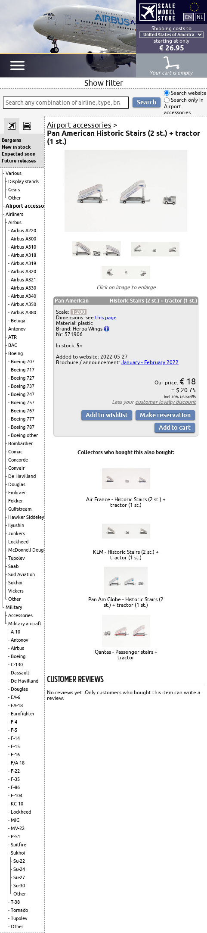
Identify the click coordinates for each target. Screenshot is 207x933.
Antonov (17, 328)
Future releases (19, 160)
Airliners (14, 214)
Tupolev (16, 558)
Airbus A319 (23, 263)
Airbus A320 (23, 271)
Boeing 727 (22, 378)
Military (14, 607)
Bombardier (20, 443)
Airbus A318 (23, 255)
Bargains (11, 140)
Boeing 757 (22, 402)
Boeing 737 (22, 386)
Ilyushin (16, 525)
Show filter (103, 82)
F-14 (15, 738)
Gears (14, 189)
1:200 (79, 312)
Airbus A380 (23, 312)
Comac (15, 451)
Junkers (16, 533)
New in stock (16, 147)
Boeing (15, 353)
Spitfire (18, 844)
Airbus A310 (23, 247)
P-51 (15, 836)
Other (14, 197)
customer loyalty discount (165, 402)
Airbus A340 (23, 296)
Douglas (16, 484)
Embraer (17, 492)
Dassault (20, 672)
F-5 (14, 730)
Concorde (18, 459)
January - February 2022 (150, 362)
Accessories (20, 615)
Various (14, 173)
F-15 (15, 746)
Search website (188, 93)
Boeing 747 (22, 394)
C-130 (17, 664)
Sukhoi (15, 582)
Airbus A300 (23, 238)
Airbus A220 (23, 230)
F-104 (16, 795)
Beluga (18, 320)
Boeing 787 (22, 427)
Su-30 (19, 885)
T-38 (15, 902)
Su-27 (19, 877)
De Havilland (22, 476)
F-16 (15, 754)
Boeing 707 (22, 361)
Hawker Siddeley (26, 517)
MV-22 (18, 828)
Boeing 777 (22, 418)
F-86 (15, 787)
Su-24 (19, 869)
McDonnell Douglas (28, 549)
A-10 (15, 631)
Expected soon (18, 153)
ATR (12, 337)
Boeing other (24, 435)
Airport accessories (29, 206)
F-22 (15, 771)
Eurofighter (22, 713)
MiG (15, 820)
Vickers (16, 590)
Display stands (23, 181)
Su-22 (19, 861)
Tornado (19, 910)
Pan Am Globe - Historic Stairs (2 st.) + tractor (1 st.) (126, 602)
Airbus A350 (23, 304)
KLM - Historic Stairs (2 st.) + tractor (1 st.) (126, 554)
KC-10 (17, 803)
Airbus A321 (23, 279)
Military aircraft (24, 623)
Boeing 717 (22, 369)
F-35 (15, 779)
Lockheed (18, 541)
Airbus (15, 222)
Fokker (15, 500)
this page (106, 317)
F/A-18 (18, 762)
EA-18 (17, 705)
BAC (12, 345)
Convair (16, 468)
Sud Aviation (21, 574)
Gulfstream (19, 509)
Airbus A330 (23, 287)
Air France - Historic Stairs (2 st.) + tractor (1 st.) (126, 502)
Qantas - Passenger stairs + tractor (126, 654)
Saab (13, 566)
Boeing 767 (22, 410)
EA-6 (15, 697)
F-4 (14, 721)
